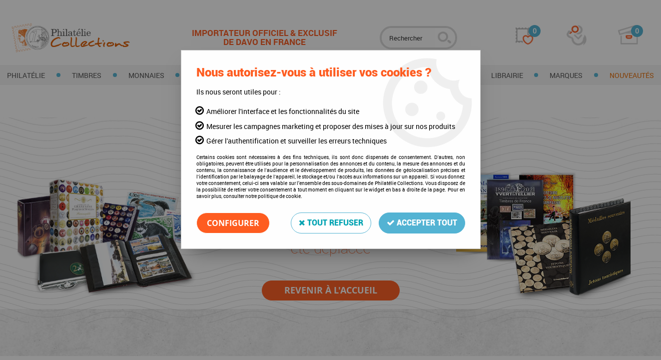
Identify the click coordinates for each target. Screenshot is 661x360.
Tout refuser (331, 223)
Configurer (233, 223)
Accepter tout (422, 223)
